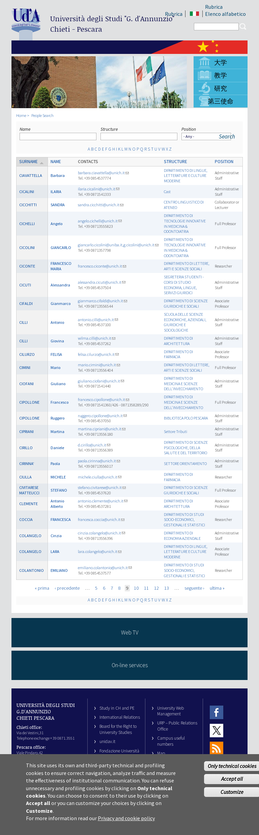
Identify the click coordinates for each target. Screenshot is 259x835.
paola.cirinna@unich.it (99, 460)
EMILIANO (59, 570)
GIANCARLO (61, 247)
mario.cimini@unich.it (99, 364)
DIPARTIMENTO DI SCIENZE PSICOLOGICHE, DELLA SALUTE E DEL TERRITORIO (186, 448)
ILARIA (56, 191)
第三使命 (220, 101)
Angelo (56, 223)
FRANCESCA (61, 519)
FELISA (56, 354)
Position (188, 129)
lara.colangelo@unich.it (99, 551)
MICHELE (58, 477)
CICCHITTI (28, 204)
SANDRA (58, 204)
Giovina (57, 340)
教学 (220, 75)
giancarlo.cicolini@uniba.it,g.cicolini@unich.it (118, 244)
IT (194, 14)
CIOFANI (26, 383)
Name (25, 129)
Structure (109, 129)
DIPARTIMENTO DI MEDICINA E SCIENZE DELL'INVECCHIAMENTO (183, 384)
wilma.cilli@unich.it (96, 338)
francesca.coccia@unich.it (101, 519)
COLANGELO (30, 535)
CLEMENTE (28, 503)
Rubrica (214, 6)
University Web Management (170, 711)
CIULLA (25, 477)
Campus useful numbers (171, 741)
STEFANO (59, 490)
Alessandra (60, 284)
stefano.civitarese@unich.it (102, 487)
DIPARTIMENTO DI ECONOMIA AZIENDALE (182, 535)
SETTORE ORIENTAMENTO (185, 463)
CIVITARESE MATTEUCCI (29, 490)
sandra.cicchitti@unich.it (100, 204)
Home (21, 115)
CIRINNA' (26, 463)
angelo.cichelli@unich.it (100, 220)
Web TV (129, 632)
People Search (42, 115)
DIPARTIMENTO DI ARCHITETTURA (178, 341)
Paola (55, 463)
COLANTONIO (31, 570)
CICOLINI (27, 247)
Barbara (58, 175)
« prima (42, 588)
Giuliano (58, 383)
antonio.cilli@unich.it (98, 319)
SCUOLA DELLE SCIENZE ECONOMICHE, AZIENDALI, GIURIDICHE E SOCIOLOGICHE (185, 322)
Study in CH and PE (117, 708)
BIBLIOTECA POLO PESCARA (186, 418)
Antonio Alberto (57, 503)
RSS (216, 748)
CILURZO (27, 354)
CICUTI (25, 284)
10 (136, 588)
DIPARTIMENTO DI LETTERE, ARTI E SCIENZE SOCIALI (186, 266)
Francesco (59, 402)
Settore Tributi (175, 431)
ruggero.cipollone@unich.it (102, 415)
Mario (55, 367)
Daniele (57, 447)
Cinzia (56, 535)
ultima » (217, 588)
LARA (55, 551)
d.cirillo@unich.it (94, 444)
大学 (220, 62)
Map (161, 753)
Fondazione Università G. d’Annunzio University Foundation (119, 757)
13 (166, 588)
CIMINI (24, 367)
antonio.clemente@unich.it (102, 500)
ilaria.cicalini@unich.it (98, 188)
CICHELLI (27, 223)
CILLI (23, 322)
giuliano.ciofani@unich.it (101, 380)
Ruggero (57, 418)
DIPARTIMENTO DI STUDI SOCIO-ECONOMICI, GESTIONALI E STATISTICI (184, 520)
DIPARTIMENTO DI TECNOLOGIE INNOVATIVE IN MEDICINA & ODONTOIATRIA (185, 223)
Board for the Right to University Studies (118, 729)
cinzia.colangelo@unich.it (101, 532)
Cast (167, 191)
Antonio (57, 322)
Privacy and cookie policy (126, 821)
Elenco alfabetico (225, 13)
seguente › (194, 588)
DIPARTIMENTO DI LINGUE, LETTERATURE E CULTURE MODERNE (185, 176)
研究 (220, 88)
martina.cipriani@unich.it (101, 428)
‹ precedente (67, 588)
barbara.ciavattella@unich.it (103, 172)
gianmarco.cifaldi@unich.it (102, 300)
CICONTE (27, 266)
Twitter (216, 730)
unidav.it (107, 741)
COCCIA (26, 519)
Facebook (216, 712)
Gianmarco (60, 303)
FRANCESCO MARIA (61, 266)
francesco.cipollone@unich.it (103, 399)
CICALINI (26, 191)
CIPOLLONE (29, 402)
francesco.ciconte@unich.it (102, 266)
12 (156, 588)
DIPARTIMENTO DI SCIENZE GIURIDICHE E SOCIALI (186, 303)
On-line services (130, 665)
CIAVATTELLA (30, 175)
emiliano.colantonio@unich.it (105, 567)
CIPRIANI (26, 431)
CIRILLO (26, 447)
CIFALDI (26, 303)
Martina (57, 431)
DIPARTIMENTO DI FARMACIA (178, 354)
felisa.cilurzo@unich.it (98, 354)
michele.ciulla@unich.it (99, 477)
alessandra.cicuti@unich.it (101, 282)
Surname (31, 161)
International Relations (119, 717)
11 (146, 588)
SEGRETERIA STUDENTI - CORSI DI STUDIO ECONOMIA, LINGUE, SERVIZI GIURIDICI (184, 284)
